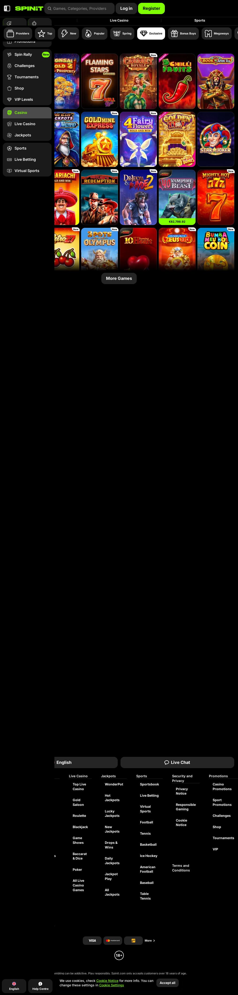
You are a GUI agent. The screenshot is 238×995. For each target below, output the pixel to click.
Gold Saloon (78, 802)
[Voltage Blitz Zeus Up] (177, 255)
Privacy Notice (182, 791)
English (61, 762)
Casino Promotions (222, 786)
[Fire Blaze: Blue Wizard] (60, 139)
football (146, 822)
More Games (119, 278)
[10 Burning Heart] (138, 255)
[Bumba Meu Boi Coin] (215, 255)
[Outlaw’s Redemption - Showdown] (99, 197)
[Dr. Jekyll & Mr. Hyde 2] (138, 197)
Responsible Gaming (186, 807)
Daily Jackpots (112, 860)
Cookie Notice (181, 822)
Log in (126, 8)
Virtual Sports (145, 808)
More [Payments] (150, 940)
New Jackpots (112, 829)
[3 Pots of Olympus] (99, 255)
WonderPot (114, 784)
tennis (145, 833)
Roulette (79, 816)
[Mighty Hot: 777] (215, 197)
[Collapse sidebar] (7, 8)
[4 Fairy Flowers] (138, 139)
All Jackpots (112, 892)
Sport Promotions (222, 802)
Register (151, 8)
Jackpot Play (111, 876)
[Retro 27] (60, 255)
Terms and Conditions (181, 868)
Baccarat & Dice (80, 856)
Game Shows (78, 840)
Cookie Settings (111, 985)
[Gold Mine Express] (99, 139)
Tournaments (223, 838)
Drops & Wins (111, 845)
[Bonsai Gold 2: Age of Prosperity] (60, 81)
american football (147, 869)
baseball (147, 883)
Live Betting (149, 795)
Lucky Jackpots (112, 813)
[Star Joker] (215, 139)
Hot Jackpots (112, 797)
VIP (215, 849)
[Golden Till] (177, 139)
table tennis (145, 896)
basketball (148, 844)
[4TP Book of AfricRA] (215, 81)
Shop (217, 827)
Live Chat (177, 762)
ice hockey (148, 856)
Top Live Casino (79, 786)
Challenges (222, 816)
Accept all (167, 983)
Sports (199, 20)
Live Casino (119, 20)
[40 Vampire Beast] (177, 197)
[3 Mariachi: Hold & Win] (60, 197)
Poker (77, 869)
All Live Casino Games (78, 885)
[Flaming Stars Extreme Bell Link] (99, 81)
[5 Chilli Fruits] (177, 81)
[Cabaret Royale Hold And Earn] (138, 81)
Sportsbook (149, 784)
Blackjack (80, 827)
